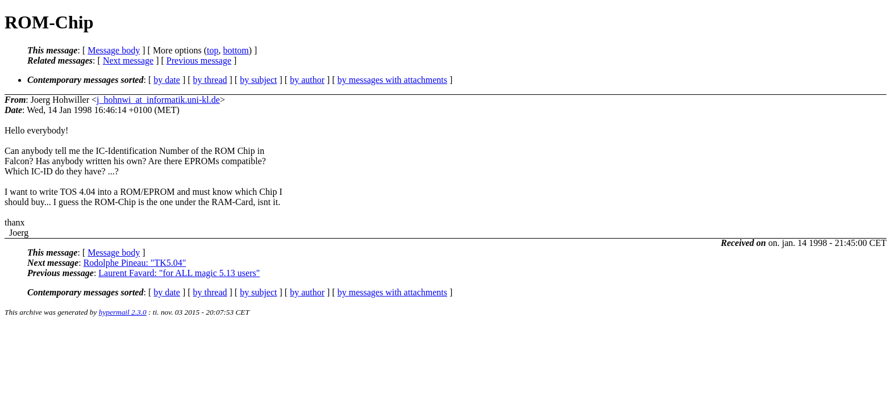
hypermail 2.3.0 (123, 312)
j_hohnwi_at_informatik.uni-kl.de (158, 100)
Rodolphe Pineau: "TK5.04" (135, 263)
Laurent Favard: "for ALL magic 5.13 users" (179, 273)
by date (166, 80)
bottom (235, 50)
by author (307, 80)
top (212, 50)
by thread (210, 80)
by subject (258, 80)
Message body (114, 50)
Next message (128, 60)
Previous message (198, 60)
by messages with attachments (392, 80)
